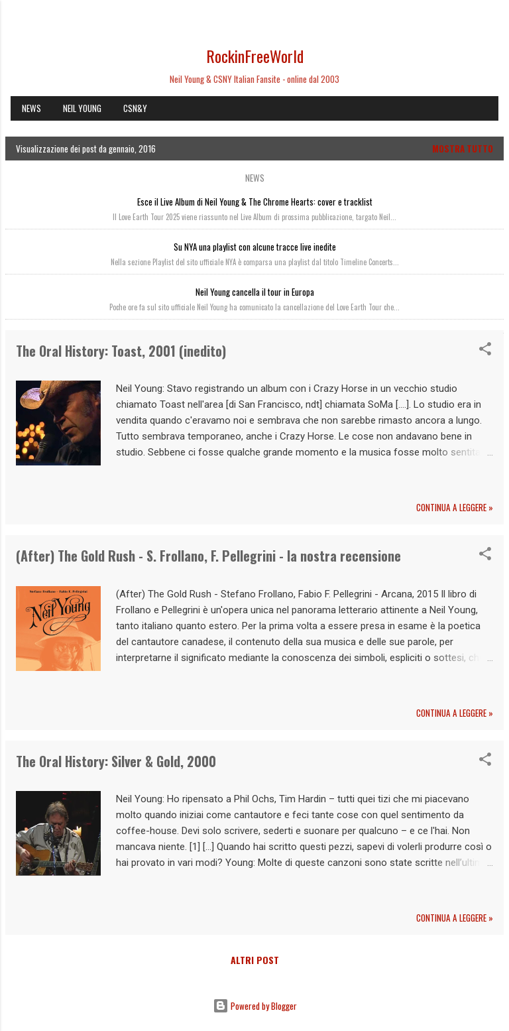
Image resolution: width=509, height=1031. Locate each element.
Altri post (255, 960)
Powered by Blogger (255, 1005)
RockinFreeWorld (255, 56)
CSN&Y (135, 108)
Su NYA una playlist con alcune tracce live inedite (255, 246)
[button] (485, 351)
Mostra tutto (462, 148)
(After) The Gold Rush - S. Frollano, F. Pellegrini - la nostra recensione (208, 556)
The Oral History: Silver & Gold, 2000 (116, 761)
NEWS (31, 108)
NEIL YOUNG (82, 108)
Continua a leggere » (454, 507)
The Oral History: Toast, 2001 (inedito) (121, 351)
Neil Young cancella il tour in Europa (255, 291)
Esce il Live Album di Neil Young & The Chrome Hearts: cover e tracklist (254, 201)
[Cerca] (490, 27)
